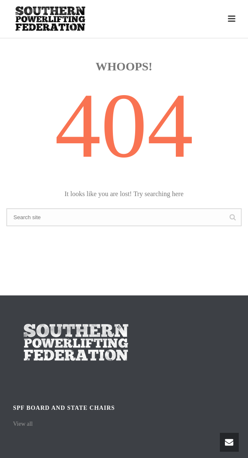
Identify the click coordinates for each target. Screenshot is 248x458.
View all (23, 424)
